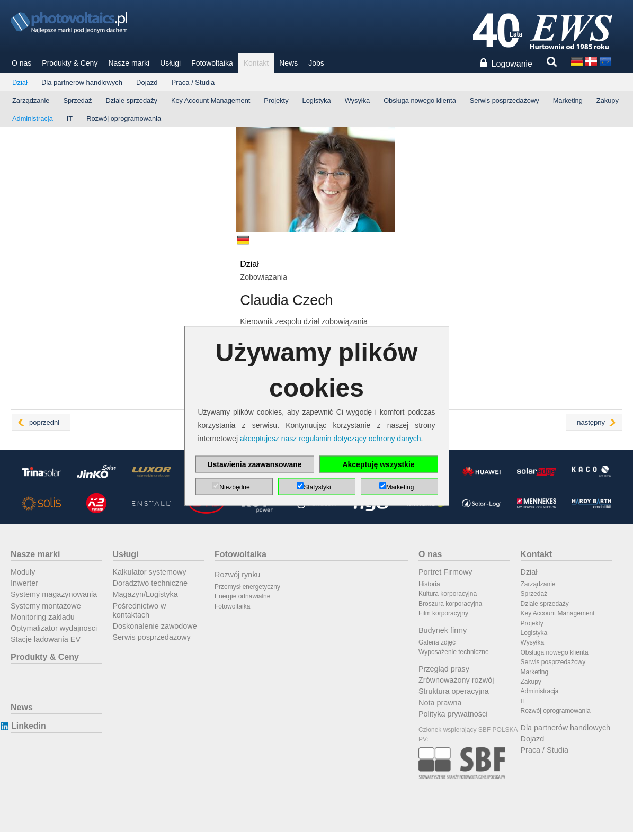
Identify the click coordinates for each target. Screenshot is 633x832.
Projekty (276, 100)
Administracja (32, 118)
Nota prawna (440, 703)
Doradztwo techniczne (150, 583)
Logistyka (316, 100)
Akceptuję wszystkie (378, 464)
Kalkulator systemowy (149, 572)
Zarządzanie (30, 100)
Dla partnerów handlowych (81, 82)
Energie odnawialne (242, 596)
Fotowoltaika (212, 63)
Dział (20, 82)
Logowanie (512, 63)
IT (70, 118)
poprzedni (44, 422)
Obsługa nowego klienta (420, 100)
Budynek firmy (442, 630)
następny (591, 422)
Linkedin (28, 725)
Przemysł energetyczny (247, 587)
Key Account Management (210, 100)
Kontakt (256, 63)
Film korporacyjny (443, 613)
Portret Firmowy (445, 572)
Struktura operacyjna (453, 691)
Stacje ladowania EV (46, 639)
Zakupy (607, 100)
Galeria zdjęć (437, 642)
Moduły (23, 572)
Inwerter (24, 583)
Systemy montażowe (46, 606)
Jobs (316, 63)
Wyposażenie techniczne (453, 652)
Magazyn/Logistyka (145, 594)
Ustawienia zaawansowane (254, 464)
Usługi (170, 63)
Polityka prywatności (452, 714)
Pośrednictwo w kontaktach (139, 610)
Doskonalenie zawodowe (155, 626)
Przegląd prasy (443, 669)
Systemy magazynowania (54, 594)
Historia (429, 584)
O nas (21, 63)
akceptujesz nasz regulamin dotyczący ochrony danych (330, 438)
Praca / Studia (193, 82)
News (288, 63)
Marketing (568, 100)
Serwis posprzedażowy (504, 100)
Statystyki (317, 487)
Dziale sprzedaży (131, 100)
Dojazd (146, 82)
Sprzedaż (77, 100)
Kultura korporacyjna (447, 593)
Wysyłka (357, 100)
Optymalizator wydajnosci (54, 628)
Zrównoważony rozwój (456, 680)
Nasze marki (128, 63)
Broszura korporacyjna (450, 603)
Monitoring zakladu (43, 617)
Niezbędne (234, 487)
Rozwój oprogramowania (123, 118)
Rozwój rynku (237, 574)
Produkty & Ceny (69, 63)
